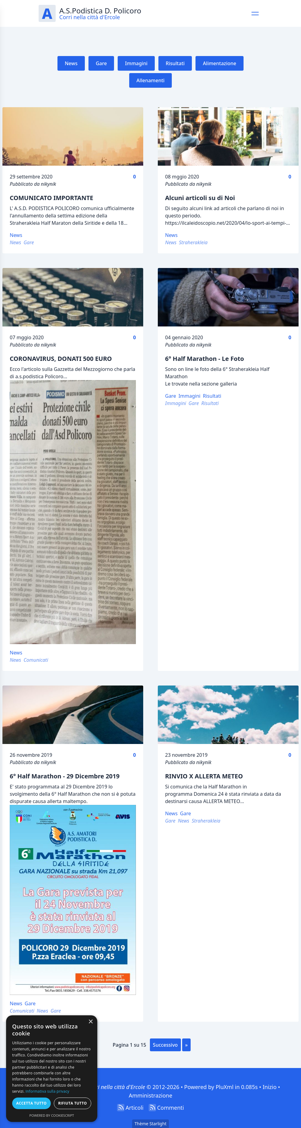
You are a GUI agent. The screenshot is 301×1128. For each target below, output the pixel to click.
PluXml (225, 1087)
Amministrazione (150, 1095)
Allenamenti (150, 80)
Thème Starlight (151, 1123)
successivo (165, 1045)
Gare (101, 63)
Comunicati (35, 660)
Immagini (136, 63)
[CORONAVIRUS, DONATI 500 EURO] (72, 297)
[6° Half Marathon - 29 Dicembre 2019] (72, 715)
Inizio (270, 1087)
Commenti (170, 1107)
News (71, 63)
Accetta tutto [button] (31, 1103)
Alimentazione (219, 63)
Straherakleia (193, 242)
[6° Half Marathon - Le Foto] (228, 297)
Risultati (175, 63)
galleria (228, 383)
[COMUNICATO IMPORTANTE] (72, 136)
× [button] (90, 1022)
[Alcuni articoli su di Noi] (228, 136)
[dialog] (51, 1068)
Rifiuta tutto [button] (72, 1103)
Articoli (135, 1107)
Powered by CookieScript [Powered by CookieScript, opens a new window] (51, 1115)
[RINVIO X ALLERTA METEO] (228, 715)
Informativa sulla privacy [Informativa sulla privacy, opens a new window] (47, 1091)
